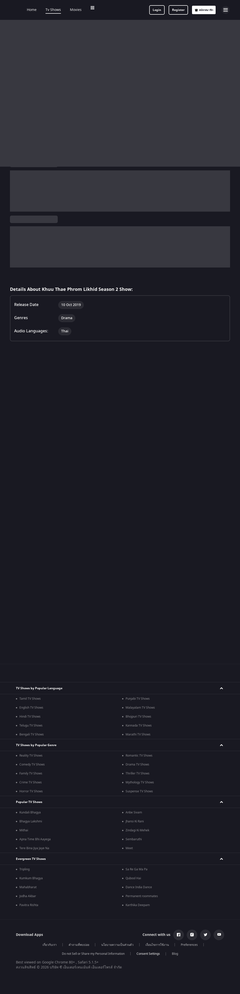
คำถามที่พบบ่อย (79, 756)
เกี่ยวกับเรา (50, 756)
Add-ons (132, 10)
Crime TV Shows (30, 593)
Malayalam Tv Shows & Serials (147, 842)
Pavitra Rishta (28, 716)
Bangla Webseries (138, 881)
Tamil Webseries (30, 881)
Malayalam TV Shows (140, 519)
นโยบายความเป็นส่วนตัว (117, 756)
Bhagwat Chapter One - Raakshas (42, 950)
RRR (22, 967)
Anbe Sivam (134, 623)
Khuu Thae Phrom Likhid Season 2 (42, 177)
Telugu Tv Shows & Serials (37, 850)
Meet (129, 659)
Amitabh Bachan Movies (36, 928)
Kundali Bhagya (30, 623)
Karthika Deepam (138, 716)
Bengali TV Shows (31, 545)
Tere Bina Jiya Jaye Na (34, 659)
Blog (175, 765)
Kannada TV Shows (139, 537)
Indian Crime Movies (140, 794)
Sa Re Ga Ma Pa (136, 680)
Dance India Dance (139, 698)
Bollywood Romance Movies (145, 803)
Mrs (128, 950)
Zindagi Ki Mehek (137, 641)
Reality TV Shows (31, 567)
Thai (46, 204)
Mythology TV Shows (140, 593)
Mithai (23, 641)
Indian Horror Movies (34, 794)
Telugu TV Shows (31, 537)
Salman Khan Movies (33, 920)
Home (38, 10)
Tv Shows (60, 10)
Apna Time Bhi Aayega (35, 650)
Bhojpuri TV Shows (138, 528)
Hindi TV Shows (30, 528)
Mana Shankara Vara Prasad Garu (149, 967)
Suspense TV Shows (139, 602)
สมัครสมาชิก (203, 10)
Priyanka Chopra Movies (142, 920)
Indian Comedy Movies (35, 803)
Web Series (106, 10)
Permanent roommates (142, 707)
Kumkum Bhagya (31, 689)
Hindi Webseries (30, 872)
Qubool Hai (133, 689)
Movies (82, 10)
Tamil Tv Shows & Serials (36, 842)
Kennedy (25, 958)
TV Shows (107, 176)
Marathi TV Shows (138, 545)
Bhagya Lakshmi (30, 632)
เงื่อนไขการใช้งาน (157, 756)
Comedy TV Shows (32, 575)
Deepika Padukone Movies (37, 911)
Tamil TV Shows (30, 510)
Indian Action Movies (33, 811)
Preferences (189, 756)
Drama (76, 204)
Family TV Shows (30, 584)
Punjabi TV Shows (138, 510)
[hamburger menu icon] (226, 10)
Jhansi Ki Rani (135, 632)
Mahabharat (28, 698)
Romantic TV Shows (139, 567)
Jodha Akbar (27, 707)
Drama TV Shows (137, 575)
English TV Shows (31, 519)
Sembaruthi (134, 650)
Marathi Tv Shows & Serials (144, 833)
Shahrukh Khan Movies (141, 911)
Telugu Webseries (31, 889)
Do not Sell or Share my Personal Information (93, 765)
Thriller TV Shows (137, 584)
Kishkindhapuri (136, 958)
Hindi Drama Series (139, 872)
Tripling (24, 680)
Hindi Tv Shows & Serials (36, 833)
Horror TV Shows (31, 602)
